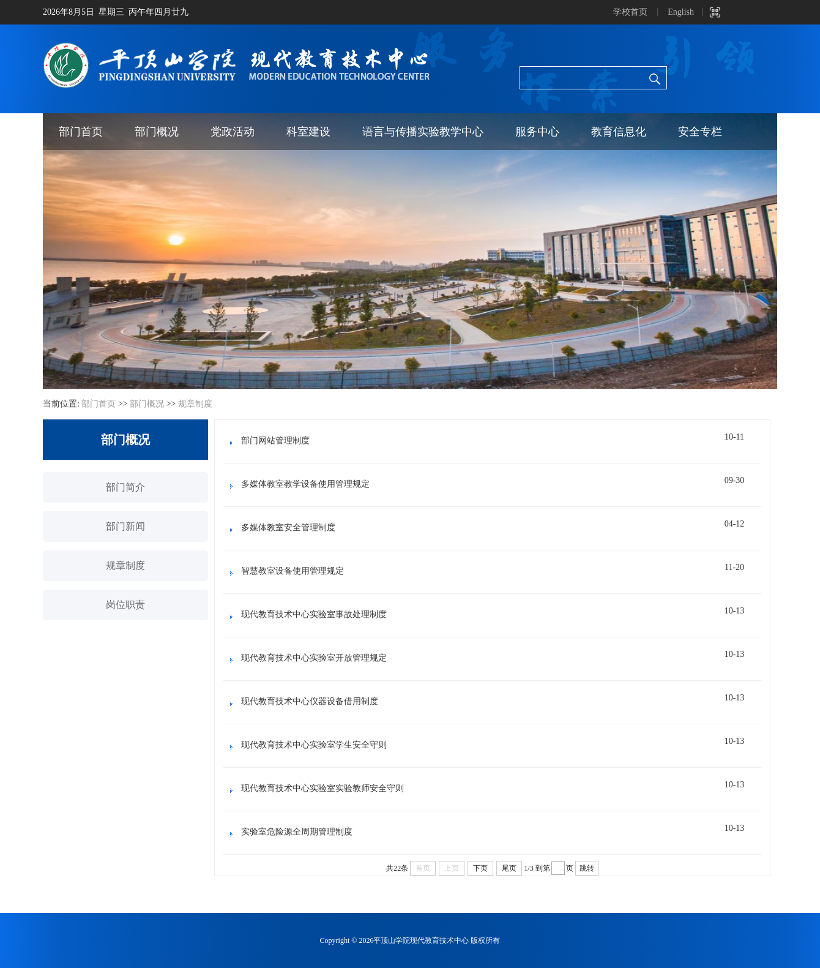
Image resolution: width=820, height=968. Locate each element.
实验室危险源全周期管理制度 (296, 831)
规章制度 (195, 403)
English (681, 12)
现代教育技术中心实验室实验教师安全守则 (322, 788)
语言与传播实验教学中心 (422, 132)
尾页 (509, 868)
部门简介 (125, 487)
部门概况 (157, 132)
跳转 (587, 868)
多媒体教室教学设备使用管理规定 (305, 484)
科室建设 (308, 132)
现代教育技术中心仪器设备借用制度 (309, 701)
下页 (480, 868)
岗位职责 (125, 604)
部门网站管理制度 (275, 440)
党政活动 (233, 132)
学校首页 (630, 12)
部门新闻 (125, 526)
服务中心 (537, 132)
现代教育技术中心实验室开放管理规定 (314, 657)
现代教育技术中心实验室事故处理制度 (314, 614)
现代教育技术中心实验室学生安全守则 (314, 744)
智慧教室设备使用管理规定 (292, 571)
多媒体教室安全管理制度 (288, 527)
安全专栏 (700, 132)
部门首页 (81, 132)
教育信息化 (618, 132)
